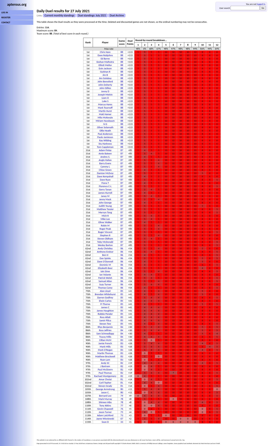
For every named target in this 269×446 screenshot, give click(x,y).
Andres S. (105, 156)
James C (105, 307)
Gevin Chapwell (105, 408)
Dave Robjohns (105, 55)
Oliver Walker (105, 222)
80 (121, 389)
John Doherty (105, 84)
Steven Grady (105, 385)
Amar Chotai (105, 379)
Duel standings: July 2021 (92, 15)
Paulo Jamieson (105, 137)
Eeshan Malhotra (105, 61)
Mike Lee (105, 219)
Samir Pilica (105, 320)
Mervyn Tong (105, 212)
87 (121, 150)
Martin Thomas (105, 353)
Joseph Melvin (105, 94)
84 (121, 327)
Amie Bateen (105, 153)
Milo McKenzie (105, 117)
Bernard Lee (105, 395)
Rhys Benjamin (105, 327)
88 (121, 52)
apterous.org (17, 4)
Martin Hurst (105, 110)
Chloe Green (105, 169)
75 (121, 412)
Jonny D (105, 91)
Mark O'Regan (105, 349)
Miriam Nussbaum (105, 120)
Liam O (105, 97)
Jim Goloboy (105, 78)
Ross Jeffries (105, 330)
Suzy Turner (105, 284)
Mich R (105, 215)
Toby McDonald (105, 241)
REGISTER (5, 17)
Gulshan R (105, 71)
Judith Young (105, 205)
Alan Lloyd (105, 291)
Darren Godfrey (105, 297)
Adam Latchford (105, 415)
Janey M (105, 196)
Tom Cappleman (105, 146)
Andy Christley (105, 248)
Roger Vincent (105, 232)
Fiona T (105, 182)
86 (121, 248)
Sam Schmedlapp (105, 333)
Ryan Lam (105, 359)
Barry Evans (105, 163)
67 (121, 418)
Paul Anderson (105, 133)
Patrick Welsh (105, 277)
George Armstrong (105, 389)
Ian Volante (105, 274)
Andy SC (105, 363)
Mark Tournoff (105, 107)
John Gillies (105, 88)
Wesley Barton (105, 245)
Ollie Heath (105, 130)
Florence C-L (105, 186)
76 (121, 408)
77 (121, 405)
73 (121, 415)
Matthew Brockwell (105, 356)
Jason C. (105, 392)
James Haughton (105, 310)
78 (121, 399)
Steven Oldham (105, 238)
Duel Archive (117, 15)
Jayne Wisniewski (105, 418)
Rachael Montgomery (105, 376)
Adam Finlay (105, 150)
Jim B (105, 74)
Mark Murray (105, 399)
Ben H (105, 255)
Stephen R (105, 235)
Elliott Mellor (105, 65)
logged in (261, 4)
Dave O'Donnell (105, 261)
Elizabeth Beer (105, 268)
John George (105, 202)
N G (105, 124)
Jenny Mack (105, 199)
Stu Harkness (105, 143)
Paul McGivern (105, 369)
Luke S (105, 101)
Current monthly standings (59, 15)
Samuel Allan (105, 281)
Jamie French (105, 343)
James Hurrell (105, 192)
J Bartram (105, 366)
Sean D (105, 421)
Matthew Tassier (105, 209)
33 (121, 421)
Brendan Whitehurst (105, 294)
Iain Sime (105, 271)
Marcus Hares (105, 104)
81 (121, 379)
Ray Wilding (105, 140)
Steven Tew (105, 323)
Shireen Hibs (105, 402)
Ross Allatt (105, 317)
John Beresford (105, 81)
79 (121, 395)
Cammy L (105, 166)
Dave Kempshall (105, 176)
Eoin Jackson (105, 68)
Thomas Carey (105, 287)
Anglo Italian (105, 160)
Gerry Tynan (105, 189)
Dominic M (105, 264)
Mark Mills (105, 346)
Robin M (105, 225)
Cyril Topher (105, 382)
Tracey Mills (105, 336)
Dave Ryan (105, 179)
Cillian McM (105, 340)
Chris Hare (105, 52)
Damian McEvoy (105, 173)
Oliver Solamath (105, 127)
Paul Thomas (105, 372)
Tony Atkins (105, 405)
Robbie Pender (105, 313)
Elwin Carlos (105, 300)
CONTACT (5, 22)
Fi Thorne (105, 304)
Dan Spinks (105, 258)
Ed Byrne (105, 58)
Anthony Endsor (105, 251)
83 (121, 340)
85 (121, 291)
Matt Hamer (105, 114)
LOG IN (4, 12)
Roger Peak (105, 228)
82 (121, 363)
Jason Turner (105, 412)
